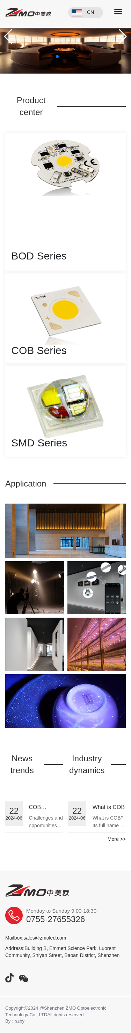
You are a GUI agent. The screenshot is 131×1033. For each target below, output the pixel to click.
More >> (117, 839)
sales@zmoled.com (44, 938)
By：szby (14, 1021)
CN (90, 12)
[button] (8, 36)
